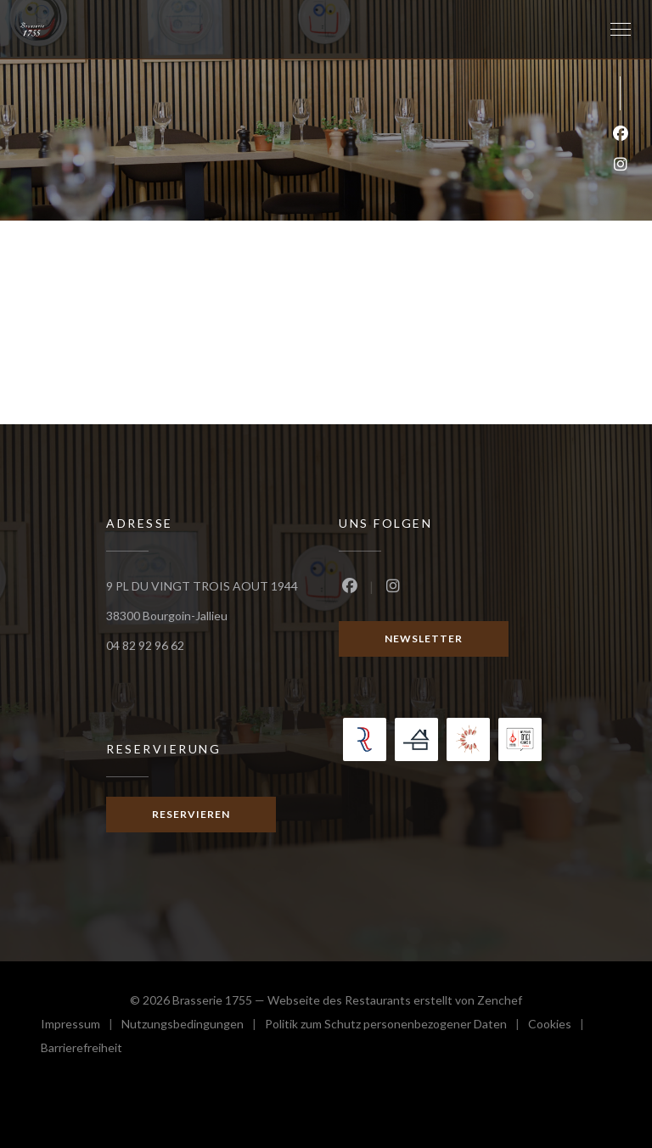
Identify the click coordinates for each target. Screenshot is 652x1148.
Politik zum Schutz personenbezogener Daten (396, 1026)
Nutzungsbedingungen (193, 1026)
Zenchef (499, 1000)
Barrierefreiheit (81, 1050)
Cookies (560, 1026)
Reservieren (191, 814)
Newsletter (424, 638)
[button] (620, 29)
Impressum (81, 1026)
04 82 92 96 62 (145, 645)
